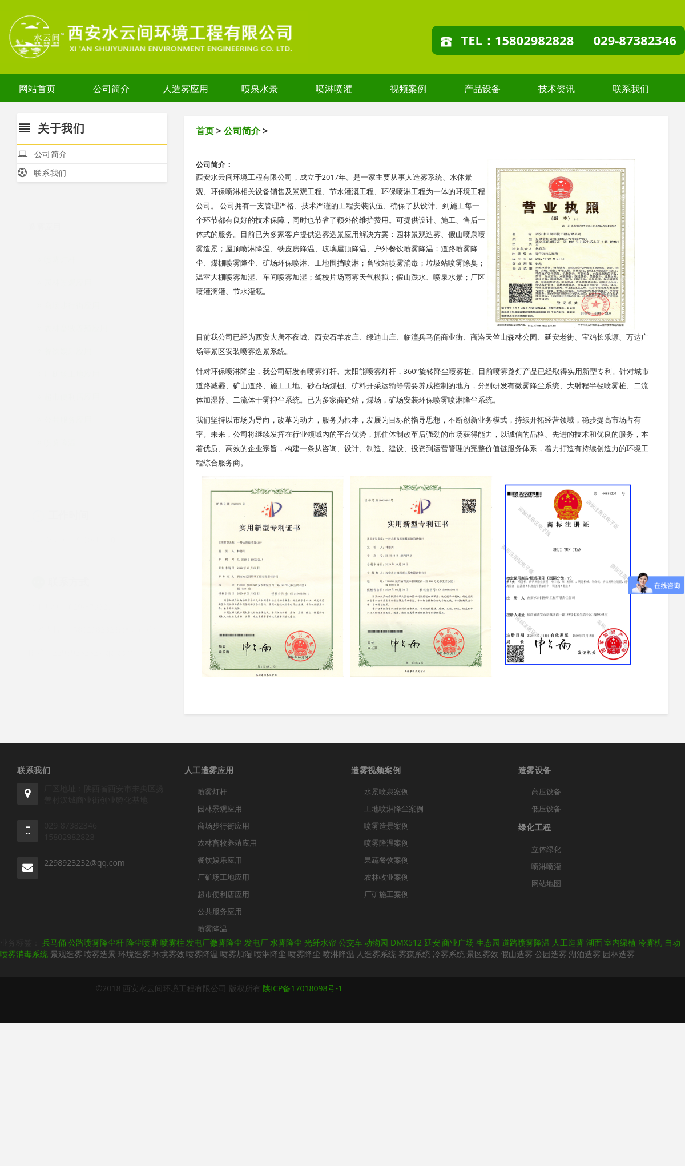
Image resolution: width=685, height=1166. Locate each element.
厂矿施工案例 (386, 894)
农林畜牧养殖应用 (72, 322)
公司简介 (111, 88)
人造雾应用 (185, 88)
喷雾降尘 (304, 953)
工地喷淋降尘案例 (394, 808)
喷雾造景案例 (386, 826)
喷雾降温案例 (386, 843)
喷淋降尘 (270, 953)
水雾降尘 (286, 942)
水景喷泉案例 (386, 791)
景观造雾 (66, 953)
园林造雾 (619, 953)
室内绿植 (620, 942)
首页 (205, 130)
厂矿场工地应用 (68, 368)
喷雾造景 (100, 953)
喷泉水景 (259, 88)
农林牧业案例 (386, 877)
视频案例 (408, 88)
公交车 (350, 942)
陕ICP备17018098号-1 (302, 988)
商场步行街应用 (68, 299)
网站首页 (37, 88)
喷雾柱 (172, 942)
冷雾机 (650, 942)
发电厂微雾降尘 (214, 942)
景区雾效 (482, 953)
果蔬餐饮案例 (386, 860)
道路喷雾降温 (526, 942)
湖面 (594, 942)
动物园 (376, 942)
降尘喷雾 (142, 942)
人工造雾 (568, 942)
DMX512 (406, 942)
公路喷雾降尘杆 (96, 942)
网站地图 (546, 883)
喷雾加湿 (236, 953)
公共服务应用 (64, 413)
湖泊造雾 (585, 953)
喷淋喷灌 (334, 88)
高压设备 (546, 791)
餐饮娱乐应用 (64, 345)
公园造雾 (551, 953)
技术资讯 (556, 88)
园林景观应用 (64, 276)
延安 (432, 942)
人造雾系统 (376, 953)
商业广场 (458, 942)
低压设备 (546, 808)
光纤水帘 (320, 942)
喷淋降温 (338, 953)
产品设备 (482, 88)
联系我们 (631, 88)
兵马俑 (54, 942)
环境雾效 (168, 953)
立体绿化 (546, 849)
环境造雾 (134, 953)
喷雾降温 (56, 436)
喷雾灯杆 (56, 253)
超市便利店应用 (68, 390)
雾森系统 (414, 953)
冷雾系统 (449, 953)
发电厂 (256, 942)
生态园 (488, 942)
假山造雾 (517, 953)
